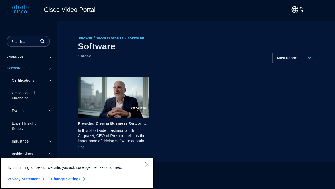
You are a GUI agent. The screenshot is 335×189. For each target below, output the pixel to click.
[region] (77, 173)
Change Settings (66, 179)
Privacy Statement (23, 179)
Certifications (23, 80)
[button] (42, 41)
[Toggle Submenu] (50, 57)
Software (135, 38)
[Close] (147, 164)
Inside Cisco (22, 154)
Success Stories (109, 38)
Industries (20, 141)
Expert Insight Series (24, 126)
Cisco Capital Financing (23, 95)
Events (18, 111)
